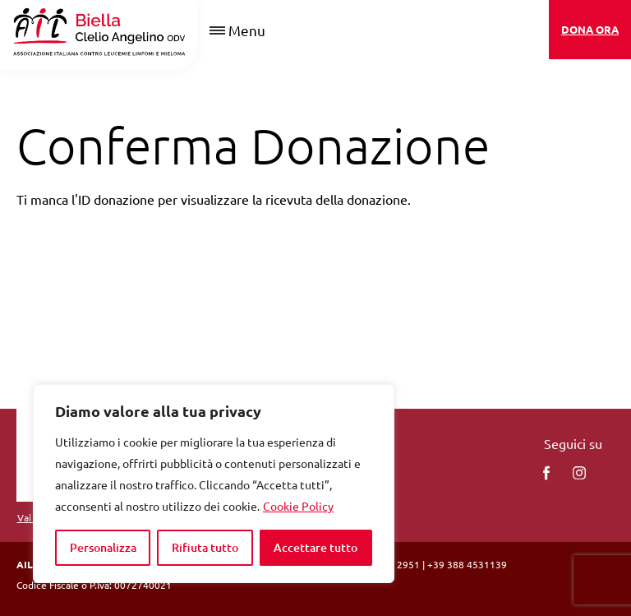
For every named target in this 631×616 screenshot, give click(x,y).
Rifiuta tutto (205, 547)
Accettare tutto (315, 547)
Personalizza (103, 547)
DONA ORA (590, 29)
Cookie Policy (298, 505)
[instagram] (579, 473)
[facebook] (546, 473)
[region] (213, 483)
